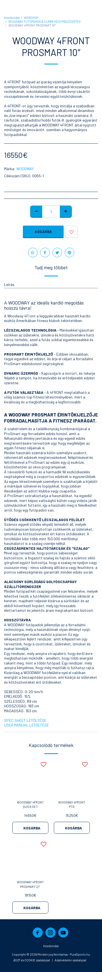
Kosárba (43, 231)
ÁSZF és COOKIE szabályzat (31, 960)
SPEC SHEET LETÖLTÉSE (25, 720)
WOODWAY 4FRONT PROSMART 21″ (30, 884)
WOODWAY (25, 168)
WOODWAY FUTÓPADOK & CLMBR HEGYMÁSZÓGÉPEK (44, 21)
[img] (30, 778)
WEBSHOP (31, 17)
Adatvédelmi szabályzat (70, 960)
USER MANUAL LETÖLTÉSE (26, 725)
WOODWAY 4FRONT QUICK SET (30, 804)
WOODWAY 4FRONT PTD (71, 804)
